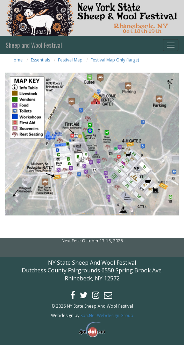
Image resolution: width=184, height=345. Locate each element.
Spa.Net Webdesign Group (106, 315)
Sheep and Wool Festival (34, 45)
